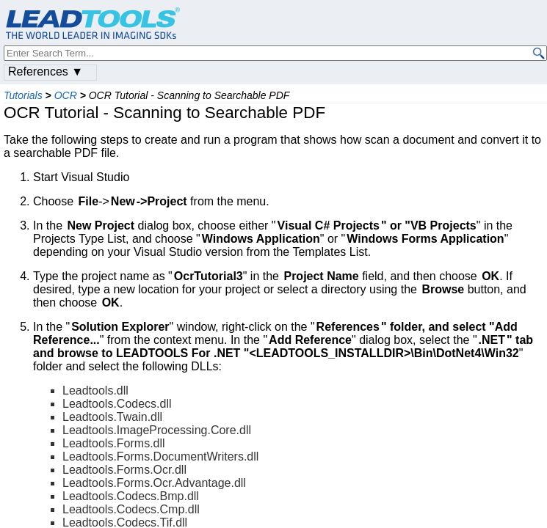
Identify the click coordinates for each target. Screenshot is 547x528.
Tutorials (23, 95)
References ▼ (45, 71)
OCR (65, 95)
